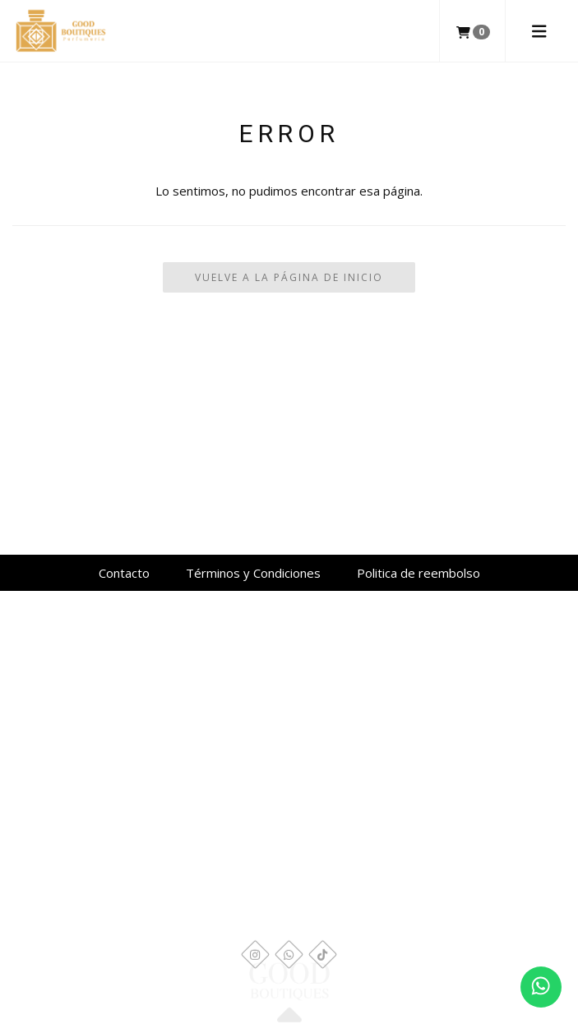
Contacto (124, 573)
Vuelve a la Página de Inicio (289, 277)
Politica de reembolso (418, 573)
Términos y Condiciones (253, 573)
